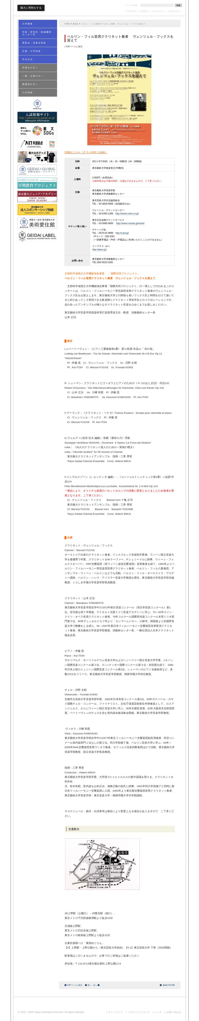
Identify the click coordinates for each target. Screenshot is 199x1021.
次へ (96, 985)
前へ (88, 985)
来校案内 (144, 11)
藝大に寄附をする (31, 7)
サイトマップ (115, 1012)
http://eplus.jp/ (99, 249)
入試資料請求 (173, 11)
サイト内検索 (131, 5)
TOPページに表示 (73, 985)
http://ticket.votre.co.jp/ (127, 213)
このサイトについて (139, 1012)
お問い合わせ (158, 11)
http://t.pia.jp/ (122, 233)
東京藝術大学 (99, 7)
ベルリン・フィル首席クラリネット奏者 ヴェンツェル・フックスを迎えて (113, 24)
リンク (158, 1012)
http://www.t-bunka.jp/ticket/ (129, 223)
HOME (67, 24)
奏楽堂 (75, 24)
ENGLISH (132, 11)
